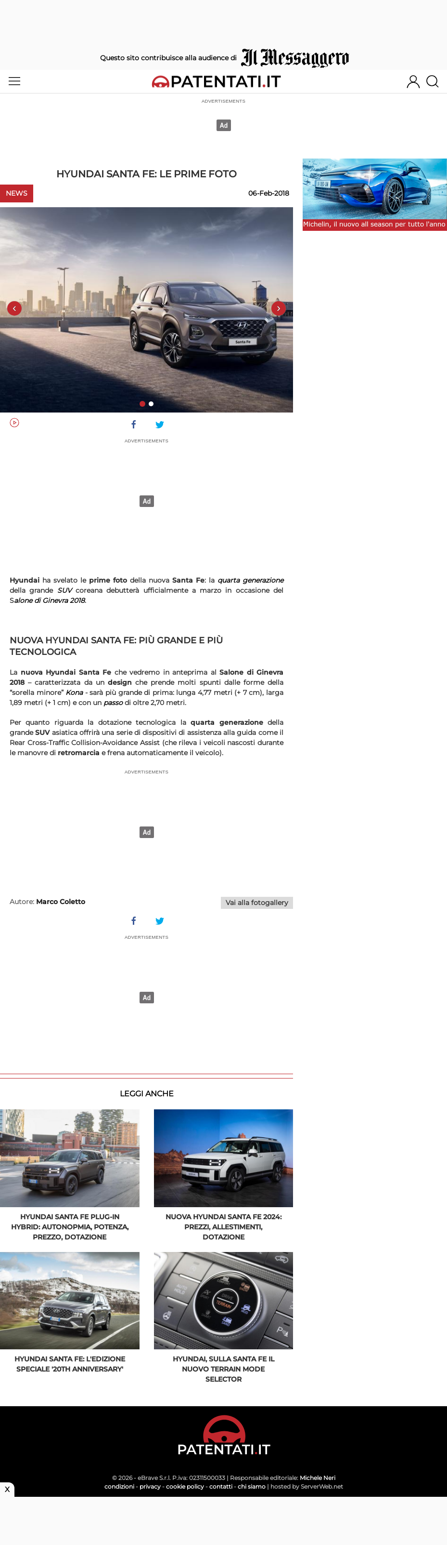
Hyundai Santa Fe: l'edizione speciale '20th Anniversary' (69, 1364)
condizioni (119, 1486)
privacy (150, 1486)
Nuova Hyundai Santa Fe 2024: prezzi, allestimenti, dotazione (223, 1226)
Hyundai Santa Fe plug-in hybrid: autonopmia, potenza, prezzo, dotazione (69, 1226)
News (16, 193)
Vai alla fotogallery (257, 902)
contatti (220, 1486)
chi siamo (252, 1486)
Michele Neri (317, 1477)
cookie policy (185, 1486)
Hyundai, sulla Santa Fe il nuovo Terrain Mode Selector (223, 1369)
